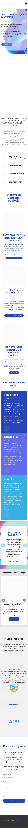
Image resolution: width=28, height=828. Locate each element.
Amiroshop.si (5, 671)
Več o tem (14, 619)
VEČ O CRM (14, 372)
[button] (3, 545)
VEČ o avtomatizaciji (14, 258)
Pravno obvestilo (18, 820)
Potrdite (7, 796)
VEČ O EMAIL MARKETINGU (14, 315)
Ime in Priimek (7, 775)
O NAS (7, 44)
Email (4, 781)
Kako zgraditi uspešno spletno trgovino (11, 605)
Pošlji (14, 801)
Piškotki (14, 822)
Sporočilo (6, 788)
